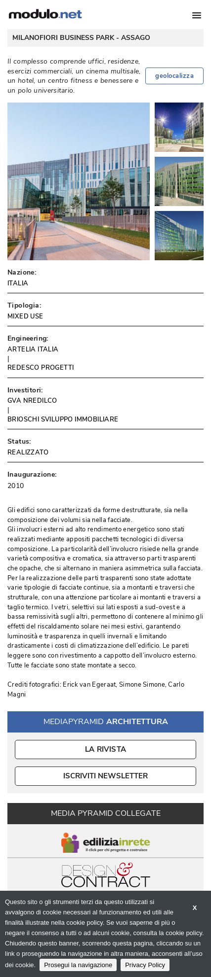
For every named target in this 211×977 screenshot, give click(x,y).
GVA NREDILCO (32, 400)
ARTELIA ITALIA (33, 349)
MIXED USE (25, 316)
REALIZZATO (27, 452)
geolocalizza (174, 75)
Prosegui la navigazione (78, 965)
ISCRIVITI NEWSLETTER (105, 776)
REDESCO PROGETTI (40, 367)
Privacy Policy (145, 965)
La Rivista (105, 749)
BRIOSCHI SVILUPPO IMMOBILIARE (63, 419)
